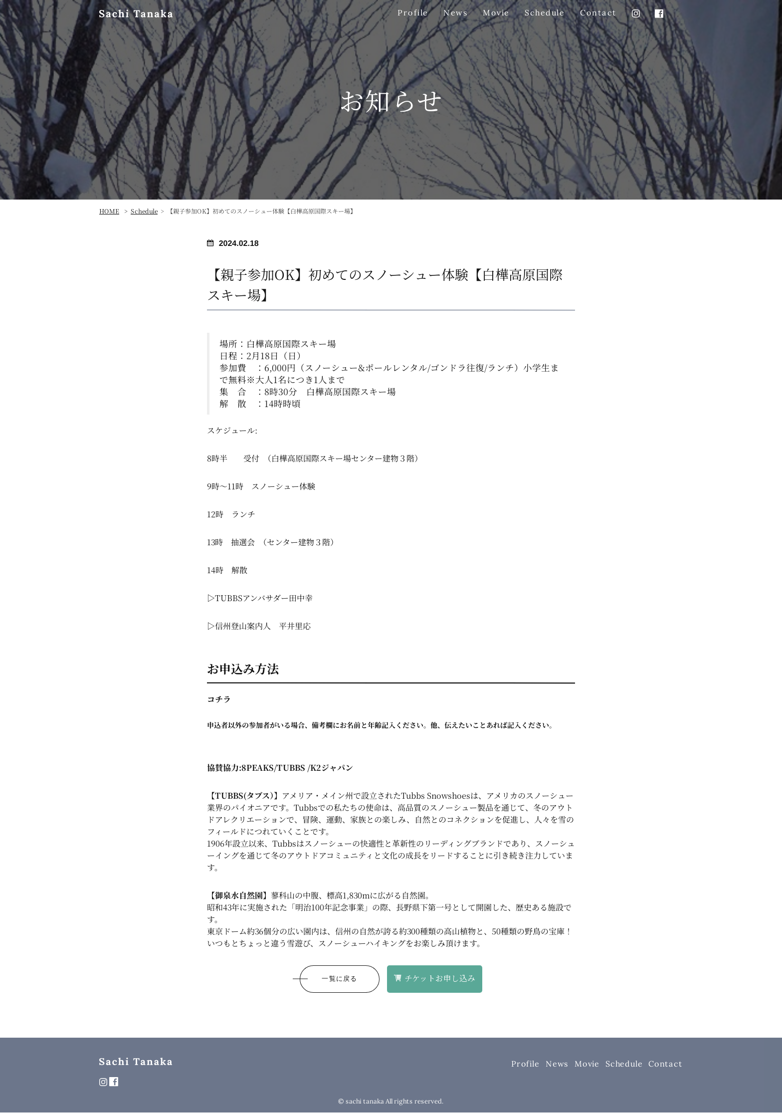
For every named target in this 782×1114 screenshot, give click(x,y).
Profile (525, 1065)
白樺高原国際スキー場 (291, 343)
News (557, 1065)
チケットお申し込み (435, 979)
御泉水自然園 (239, 895)
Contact (665, 1065)
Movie (587, 1065)
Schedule (623, 1065)
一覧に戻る (340, 979)
